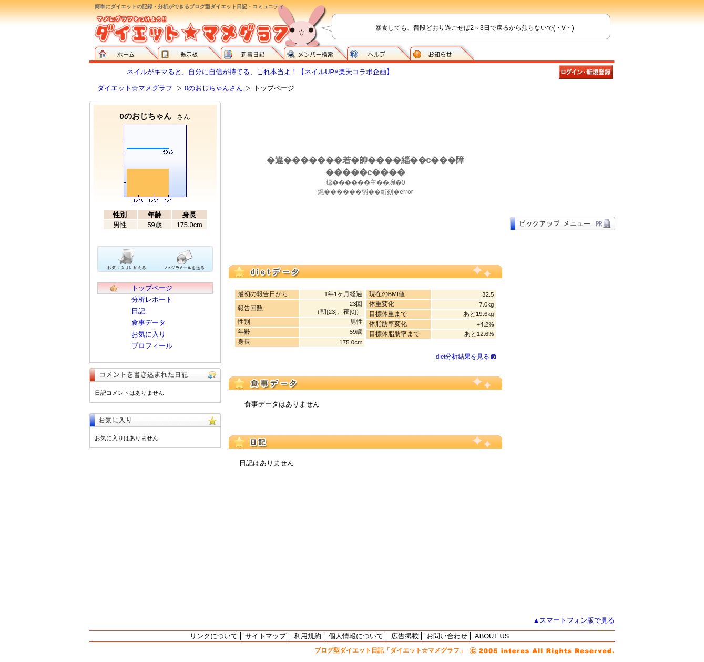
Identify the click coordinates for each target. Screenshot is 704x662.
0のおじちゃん (154, 115)
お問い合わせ (446, 636)
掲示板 (189, 52)
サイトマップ (265, 636)
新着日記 (252, 52)
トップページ (151, 288)
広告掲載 (405, 636)
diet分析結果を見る (463, 356)
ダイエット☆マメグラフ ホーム (126, 52)
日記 (138, 311)
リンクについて (214, 636)
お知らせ (442, 52)
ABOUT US (492, 636)
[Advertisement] (562, 153)
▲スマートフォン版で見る (574, 620)
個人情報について (356, 636)
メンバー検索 (315, 52)
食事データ (148, 323)
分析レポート (151, 299)
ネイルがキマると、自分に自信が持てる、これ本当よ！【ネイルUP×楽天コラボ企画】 (260, 72)
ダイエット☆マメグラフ (134, 88)
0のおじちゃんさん (214, 88)
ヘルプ (378, 52)
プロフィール (151, 346)
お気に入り (148, 334)
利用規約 (307, 636)
